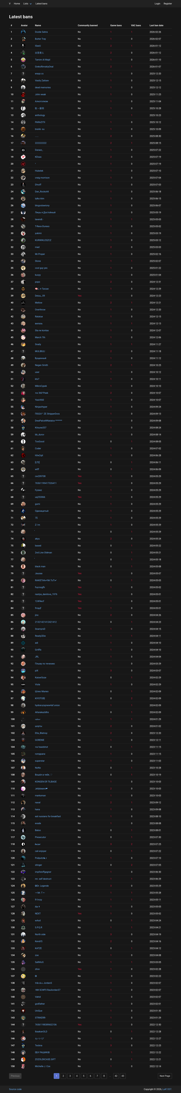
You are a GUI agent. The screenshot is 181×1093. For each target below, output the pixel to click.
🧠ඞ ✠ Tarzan (42, 288)
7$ (36, 518)
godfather (40, 1003)
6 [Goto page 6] (90, 1076)
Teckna (38, 1045)
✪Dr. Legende (42, 885)
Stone (38, 261)
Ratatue (39, 316)
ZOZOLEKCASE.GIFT (45, 1059)
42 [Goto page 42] (116, 1076)
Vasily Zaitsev (42, 80)
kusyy (38, 275)
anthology (40, 115)
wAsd (38, 920)
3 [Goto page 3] (70, 1076)
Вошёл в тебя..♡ (43, 774)
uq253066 (40, 497)
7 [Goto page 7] (97, 1076)
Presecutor (40, 837)
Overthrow (40, 309)
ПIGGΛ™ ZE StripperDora (47, 413)
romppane (40, 754)
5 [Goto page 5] (83, 1076)
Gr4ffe (38, 649)
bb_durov (39, 434)
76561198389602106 (46, 1024)
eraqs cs (39, 73)
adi (36, 642)
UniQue (38, 1010)
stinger (38, 865)
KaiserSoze (40, 677)
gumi (37, 504)
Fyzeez (38, 490)
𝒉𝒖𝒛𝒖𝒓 (37, 844)
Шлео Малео (42, 691)
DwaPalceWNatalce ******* (48, 420)
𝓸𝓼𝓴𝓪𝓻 (37, 719)
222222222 (40, 143)
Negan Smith (41, 365)
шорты (38, 726)
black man (40, 566)
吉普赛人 (39, 52)
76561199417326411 (46, 483)
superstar (40, 761)
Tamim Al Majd (42, 59)
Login (157, 3)
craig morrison (42, 177)
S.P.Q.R (38, 927)
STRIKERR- (40, 1017)
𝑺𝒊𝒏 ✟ (37, 906)
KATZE (38, 948)
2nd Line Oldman (43, 552)
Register (168, 3)
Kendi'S (38, 941)
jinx (36, 615)
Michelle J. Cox (42, 1066)
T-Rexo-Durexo (42, 226)
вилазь (38, 323)
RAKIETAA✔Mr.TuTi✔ (46, 580)
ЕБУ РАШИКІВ (42, 1052)
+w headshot (41, 747)
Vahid (38, 997)
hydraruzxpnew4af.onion (47, 705)
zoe (36, 955)
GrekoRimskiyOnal (44, 66)
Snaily (38, 344)
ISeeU (38, 45)
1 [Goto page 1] (56, 1076)
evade (38, 823)
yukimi (38, 233)
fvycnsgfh (40, 587)
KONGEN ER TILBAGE (46, 781)
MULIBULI (40, 351)
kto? (37, 379)
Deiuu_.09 (40, 295)
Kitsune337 (40, 427)
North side (40, 934)
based (38, 545)
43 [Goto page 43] (123, 1076)
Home (17, 3)
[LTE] (37, 462)
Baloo (38, 830)
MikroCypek (41, 386)
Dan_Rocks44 (42, 191)
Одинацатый (41, 511)
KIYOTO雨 (40, 698)
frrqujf (38, 608)
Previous (15, 1076)
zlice (37, 969)
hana (37, 809)
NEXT (38, 913)
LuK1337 (166, 1089)
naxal (37, 802)
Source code (15, 1089)
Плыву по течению (45, 663)
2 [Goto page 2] (63, 1076)
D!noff (38, 184)
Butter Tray (40, 39)
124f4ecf (39, 601)
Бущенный (40, 358)
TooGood (39, 441)
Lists (25, 3)
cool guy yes (41, 268)
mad (37, 247)
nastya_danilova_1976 (46, 594)
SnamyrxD (40, 629)
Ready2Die (40, 636)
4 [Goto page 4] (76, 1076)
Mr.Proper (40, 254)
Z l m (37, 524)
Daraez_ (39, 150)
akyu (37, 538)
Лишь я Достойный (45, 212)
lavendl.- (39, 219)
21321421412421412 (46, 622)
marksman (40, 795)
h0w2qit (39, 455)
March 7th (40, 337)
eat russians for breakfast (48, 816)
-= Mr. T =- (40, 892)
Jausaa (38, 573)
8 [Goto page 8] (104, 1076)
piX (36, 670)
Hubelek (39, 170)
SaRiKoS (39, 962)
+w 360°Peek (41, 393)
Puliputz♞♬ (41, 858)
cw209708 (40, 476)
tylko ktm (39, 198)
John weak (40, 94)
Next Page (165, 1076)
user (37, 372)
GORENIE (39, 740)
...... (36, 136)
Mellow (38, 302)
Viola (37, 684)
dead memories (43, 87)
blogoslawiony (42, 205)
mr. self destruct (43, 879)
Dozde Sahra (41, 32)
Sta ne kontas (42, 330)
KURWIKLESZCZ (43, 240)
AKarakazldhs (42, 712)
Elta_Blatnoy (41, 733)
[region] (90, 546)
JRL (37, 656)
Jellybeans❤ (41, 788)
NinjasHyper (41, 406)
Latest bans (41, 3)
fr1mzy (38, 899)
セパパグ (39, 1038)
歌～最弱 (39, 108)
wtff (37, 469)
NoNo (38, 767)
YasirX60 (39, 400)
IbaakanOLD (41, 1031)
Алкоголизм (41, 101)
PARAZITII (40, 122)
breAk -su (39, 129)
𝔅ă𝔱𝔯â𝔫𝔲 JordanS (43, 983)
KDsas (38, 157)
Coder (38, 448)
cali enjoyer (40, 851)
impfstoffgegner (43, 872)
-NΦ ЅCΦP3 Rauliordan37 (47, 990)
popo (37, 282)
